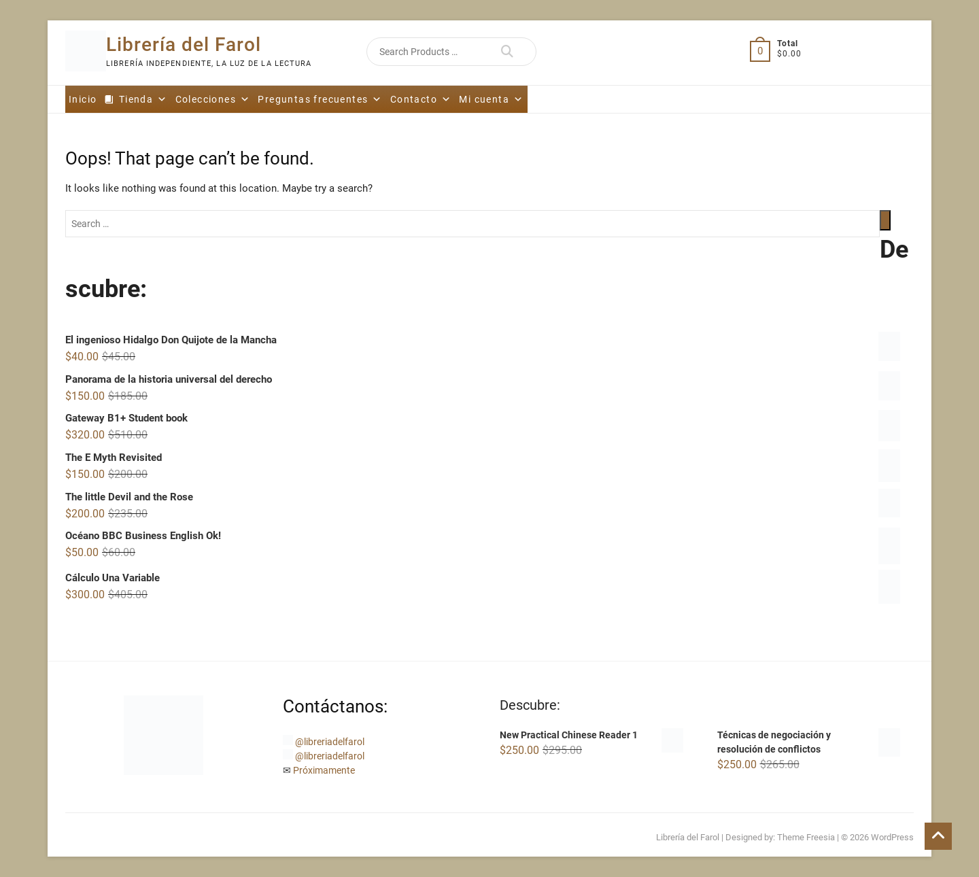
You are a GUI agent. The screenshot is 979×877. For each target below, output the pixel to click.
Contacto (421, 99)
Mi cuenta (491, 99)
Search (507, 51)
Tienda (143, 99)
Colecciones (213, 99)
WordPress (892, 837)
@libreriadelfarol (329, 741)
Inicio (83, 99)
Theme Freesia (806, 837)
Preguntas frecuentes (320, 99)
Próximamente (324, 770)
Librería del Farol (183, 44)
